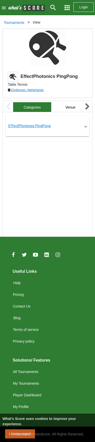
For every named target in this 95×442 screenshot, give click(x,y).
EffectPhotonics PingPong (29, 126)
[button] (47, 126)
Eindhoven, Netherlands (27, 90)
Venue (70, 107)
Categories (32, 107)
